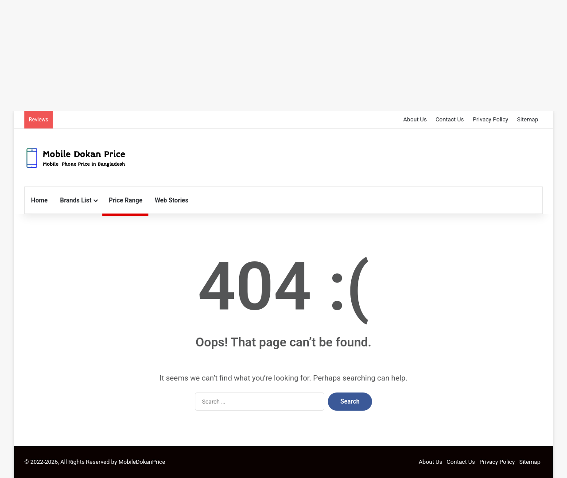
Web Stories (171, 200)
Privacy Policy (490, 119)
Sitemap (527, 119)
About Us (415, 119)
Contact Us (449, 119)
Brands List (75, 200)
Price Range (125, 200)
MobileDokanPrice (141, 462)
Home (39, 200)
